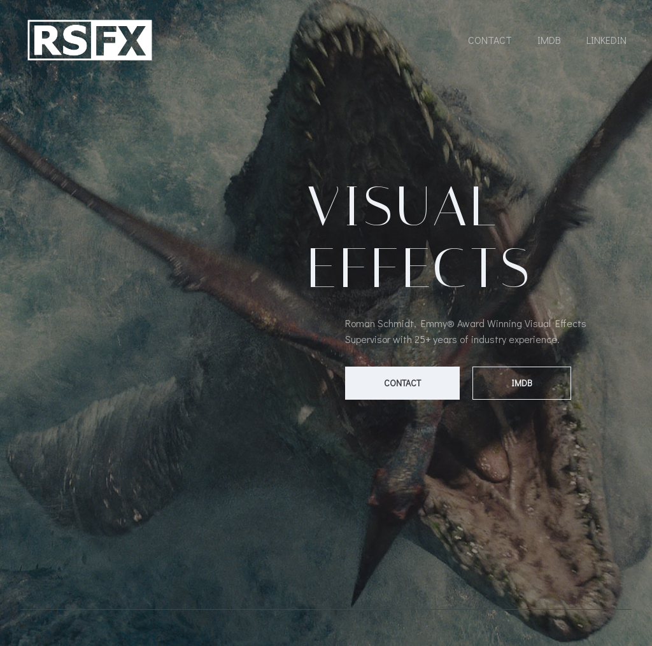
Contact (490, 39)
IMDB (549, 39)
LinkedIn (606, 39)
